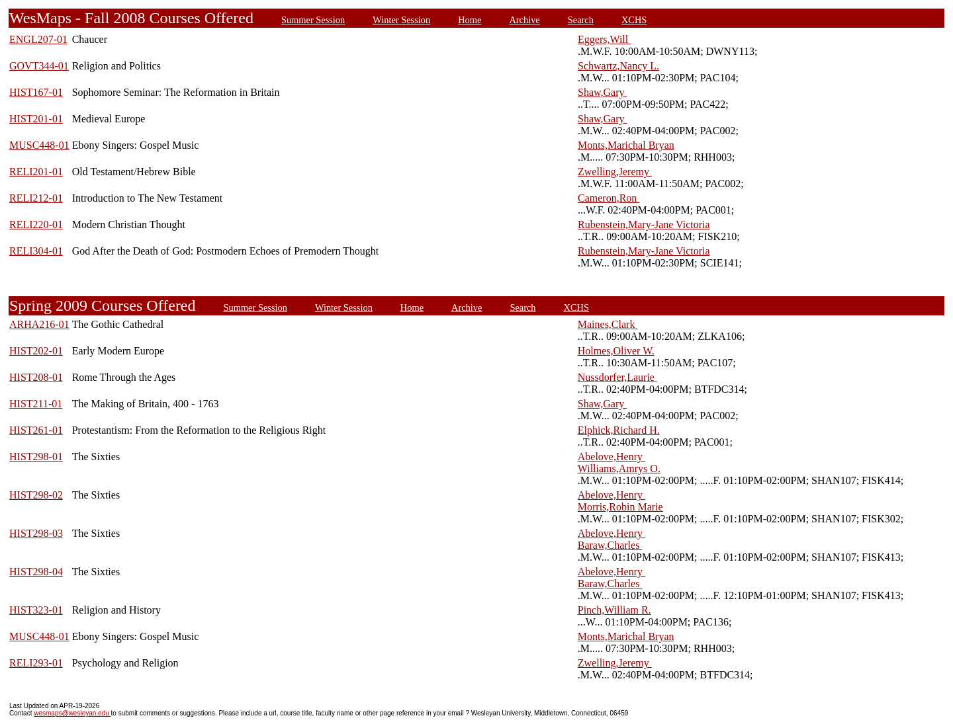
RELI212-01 (36, 198)
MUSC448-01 (39, 145)
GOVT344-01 (39, 65)
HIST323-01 (36, 610)
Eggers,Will (604, 39)
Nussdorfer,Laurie (617, 377)
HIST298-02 (36, 495)
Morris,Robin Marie (620, 506)
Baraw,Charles (610, 545)
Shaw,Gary (602, 92)
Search (581, 20)
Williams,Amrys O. (619, 468)
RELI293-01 (36, 662)
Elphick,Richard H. (619, 430)
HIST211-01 (35, 403)
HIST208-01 (36, 377)
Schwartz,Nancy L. (618, 65)
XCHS (634, 20)
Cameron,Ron (608, 198)
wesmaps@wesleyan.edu (72, 713)
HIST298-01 (36, 456)
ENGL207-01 (38, 39)
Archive (524, 20)
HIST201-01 (36, 118)
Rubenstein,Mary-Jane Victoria (644, 224)
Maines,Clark (608, 324)
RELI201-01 (36, 171)
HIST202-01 (36, 350)
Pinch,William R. (614, 610)
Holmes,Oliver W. (616, 350)
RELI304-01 (36, 251)
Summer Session (313, 20)
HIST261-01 (36, 430)
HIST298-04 (36, 571)
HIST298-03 (36, 533)
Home (469, 20)
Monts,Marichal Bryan (626, 145)
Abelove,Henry (611, 456)
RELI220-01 (36, 224)
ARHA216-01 (39, 324)
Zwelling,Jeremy (615, 171)
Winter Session (401, 20)
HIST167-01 (36, 92)
